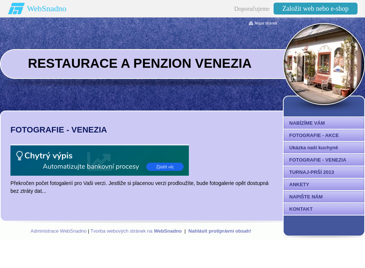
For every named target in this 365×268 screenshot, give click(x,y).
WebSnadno (46, 8)
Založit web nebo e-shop (316, 8)
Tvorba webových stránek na (136, 231)
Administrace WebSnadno (59, 231)
